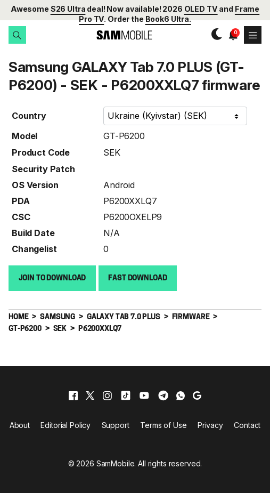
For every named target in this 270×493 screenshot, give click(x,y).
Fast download (137, 277)
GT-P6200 (124, 135)
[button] (17, 35)
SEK (111, 151)
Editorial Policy (65, 424)
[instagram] (107, 394)
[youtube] (144, 394)
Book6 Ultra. (168, 18)
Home (18, 316)
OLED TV (201, 8)
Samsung (57, 316)
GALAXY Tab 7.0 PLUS (123, 316)
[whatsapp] (180, 394)
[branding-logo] (115, 35)
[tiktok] (125, 394)
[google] (197, 394)
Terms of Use (163, 424)
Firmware (191, 316)
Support (115, 424)
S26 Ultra (68, 8)
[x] (90, 394)
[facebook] (73, 394)
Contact (247, 424)
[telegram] (163, 394)
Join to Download (52, 277)
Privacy (210, 424)
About (20, 424)
